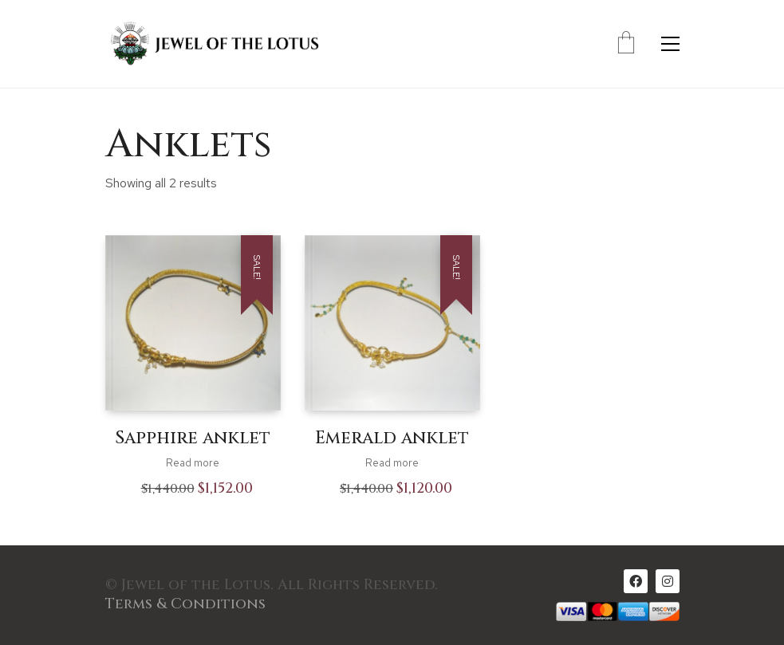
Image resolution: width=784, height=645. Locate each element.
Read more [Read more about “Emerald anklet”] (392, 463)
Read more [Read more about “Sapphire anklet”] (192, 463)
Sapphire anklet (192, 438)
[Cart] (626, 44)
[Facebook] (636, 581)
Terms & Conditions (185, 604)
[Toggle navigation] (670, 44)
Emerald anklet (392, 438)
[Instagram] (668, 581)
